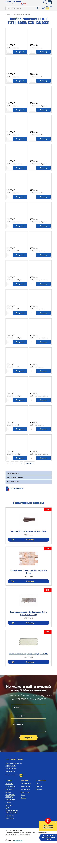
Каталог (14, 14)
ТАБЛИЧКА (9, 805)
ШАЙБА (27, 14)
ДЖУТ (7, 808)
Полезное (24, 780)
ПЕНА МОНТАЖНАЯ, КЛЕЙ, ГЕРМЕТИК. (12, 812)
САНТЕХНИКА (10, 818)
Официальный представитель (16, 4)
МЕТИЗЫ (21, 14)
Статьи (23, 795)
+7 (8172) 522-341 (11, 768)
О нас (38, 783)
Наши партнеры (25, 786)
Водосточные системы (15, 477)
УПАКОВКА (9, 784)
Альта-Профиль (10, 786)
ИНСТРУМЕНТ (10, 789)
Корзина (49, 6)
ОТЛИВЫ (8, 802)
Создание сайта (18, 840)
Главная (8, 14)
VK (21, 775)
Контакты (39, 789)
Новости (23, 798)
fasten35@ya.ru (10, 771)
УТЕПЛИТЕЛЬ (10, 815)
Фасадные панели (13, 482)
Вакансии (39, 786)
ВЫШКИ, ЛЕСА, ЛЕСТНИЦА (10, 796)
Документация (25, 789)
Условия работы (26, 783)
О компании (41, 780)
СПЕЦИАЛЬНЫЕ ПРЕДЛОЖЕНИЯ (48, 827)
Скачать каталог (17, 488)
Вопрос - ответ (25, 792)
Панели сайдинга (13, 473)
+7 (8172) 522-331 (11, 766)
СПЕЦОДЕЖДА (10, 800)
